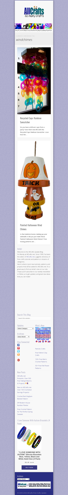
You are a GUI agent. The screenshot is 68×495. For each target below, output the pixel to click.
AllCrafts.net (30, 257)
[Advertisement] (34, 295)
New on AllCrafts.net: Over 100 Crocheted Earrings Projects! (24, 389)
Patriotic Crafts (40, 349)
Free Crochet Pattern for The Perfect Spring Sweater (24, 411)
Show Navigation (46, 18)
